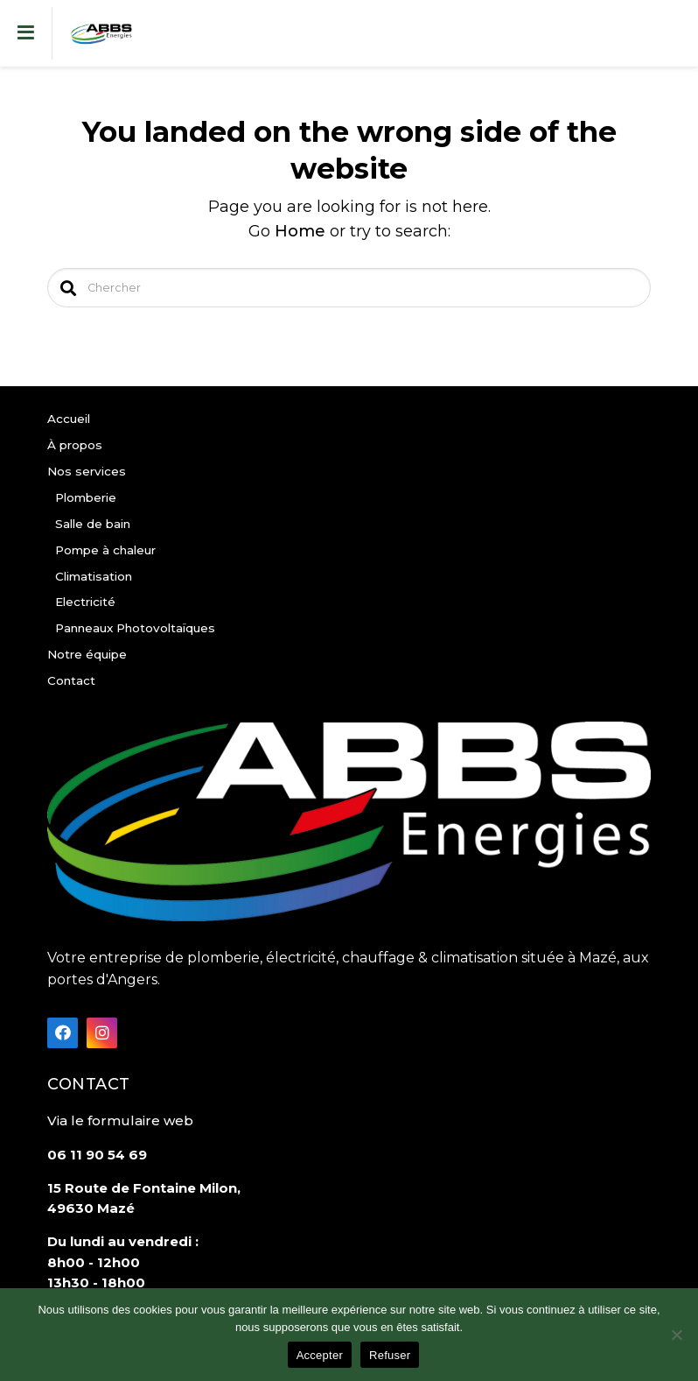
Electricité (85, 602)
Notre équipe (87, 654)
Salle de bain (92, 524)
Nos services (86, 471)
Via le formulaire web (120, 1120)
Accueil (68, 419)
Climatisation (93, 576)
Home (300, 231)
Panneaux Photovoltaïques (135, 628)
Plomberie (85, 497)
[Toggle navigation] (26, 33)
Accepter (320, 1355)
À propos (74, 445)
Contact (71, 680)
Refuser (389, 1355)
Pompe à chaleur (105, 550)
